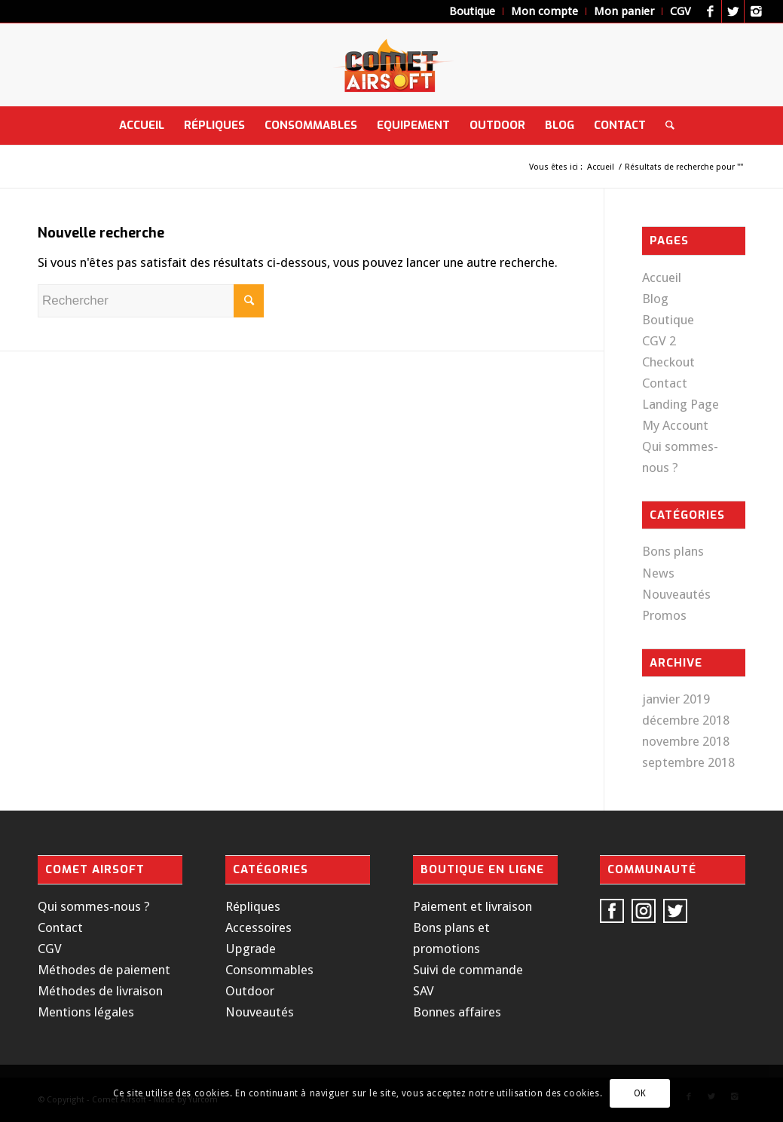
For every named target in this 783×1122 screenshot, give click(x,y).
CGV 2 (659, 340)
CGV (50, 948)
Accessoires (258, 927)
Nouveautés (676, 594)
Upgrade (250, 948)
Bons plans (673, 551)
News (658, 573)
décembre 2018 (685, 720)
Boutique (668, 319)
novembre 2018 (685, 741)
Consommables (269, 969)
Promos (664, 615)
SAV (423, 990)
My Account (675, 425)
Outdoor (249, 990)
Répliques (252, 906)
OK (640, 1093)
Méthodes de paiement (104, 969)
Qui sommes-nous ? (94, 906)
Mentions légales (86, 1011)
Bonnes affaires (457, 1011)
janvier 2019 (676, 699)
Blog (655, 298)
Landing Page (680, 404)
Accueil (600, 167)
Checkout (668, 361)
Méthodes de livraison (100, 990)
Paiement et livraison (472, 906)
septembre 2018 (688, 762)
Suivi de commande (468, 969)
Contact (664, 383)
